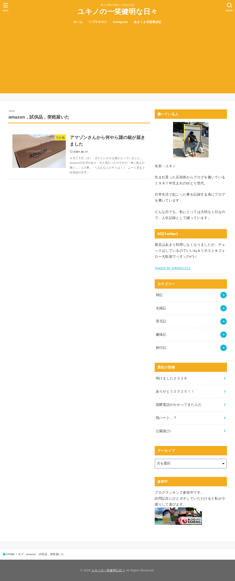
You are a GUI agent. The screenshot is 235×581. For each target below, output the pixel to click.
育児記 (161, 321)
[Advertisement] (117, 61)
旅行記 (161, 347)
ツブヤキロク (98, 22)
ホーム (78, 22)
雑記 (159, 295)
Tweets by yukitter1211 (172, 268)
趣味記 (161, 334)
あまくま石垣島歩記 (148, 22)
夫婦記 (161, 308)
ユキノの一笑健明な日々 (117, 12)
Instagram (120, 22)
